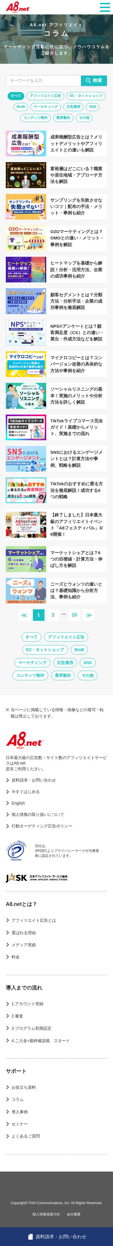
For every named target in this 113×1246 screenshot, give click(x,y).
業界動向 (63, 118)
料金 (16, 957)
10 (74, 614)
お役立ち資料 (24, 1087)
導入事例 (20, 1112)
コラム (18, 1099)
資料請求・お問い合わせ (34, 780)
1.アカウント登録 (27, 1003)
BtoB (21, 107)
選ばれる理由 (24, 932)
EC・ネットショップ (86, 96)
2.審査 (17, 1016)
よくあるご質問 (26, 1136)
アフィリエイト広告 (45, 96)
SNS (92, 107)
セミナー (20, 1124)
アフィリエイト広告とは (34, 920)
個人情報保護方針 (46, 1214)
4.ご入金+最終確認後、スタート (41, 1040)
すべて (16, 96)
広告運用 (73, 107)
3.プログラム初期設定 (31, 1028)
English (18, 803)
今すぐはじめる (26, 791)
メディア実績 (24, 945)
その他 (84, 118)
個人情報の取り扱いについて (38, 814)
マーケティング (46, 107)
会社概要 (74, 1214)
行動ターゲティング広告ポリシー (42, 826)
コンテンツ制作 (35, 118)
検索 (94, 80)
